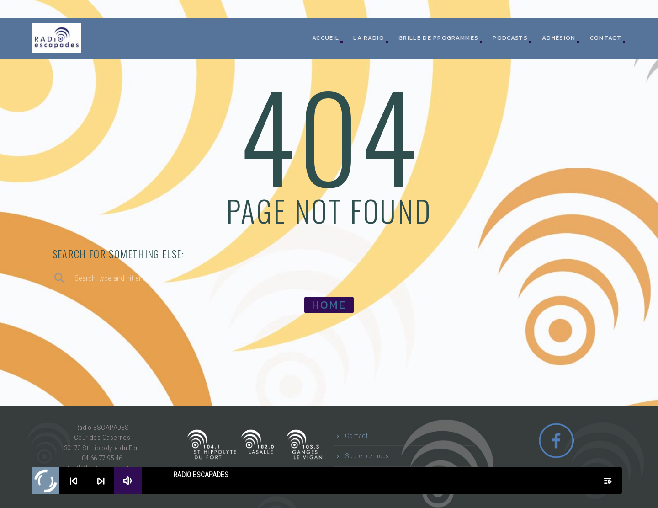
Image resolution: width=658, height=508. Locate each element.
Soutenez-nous (367, 456)
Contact (605, 37)
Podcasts (510, 37)
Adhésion (558, 37)
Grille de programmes (438, 37)
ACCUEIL (325, 37)
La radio (368, 37)
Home (329, 305)
